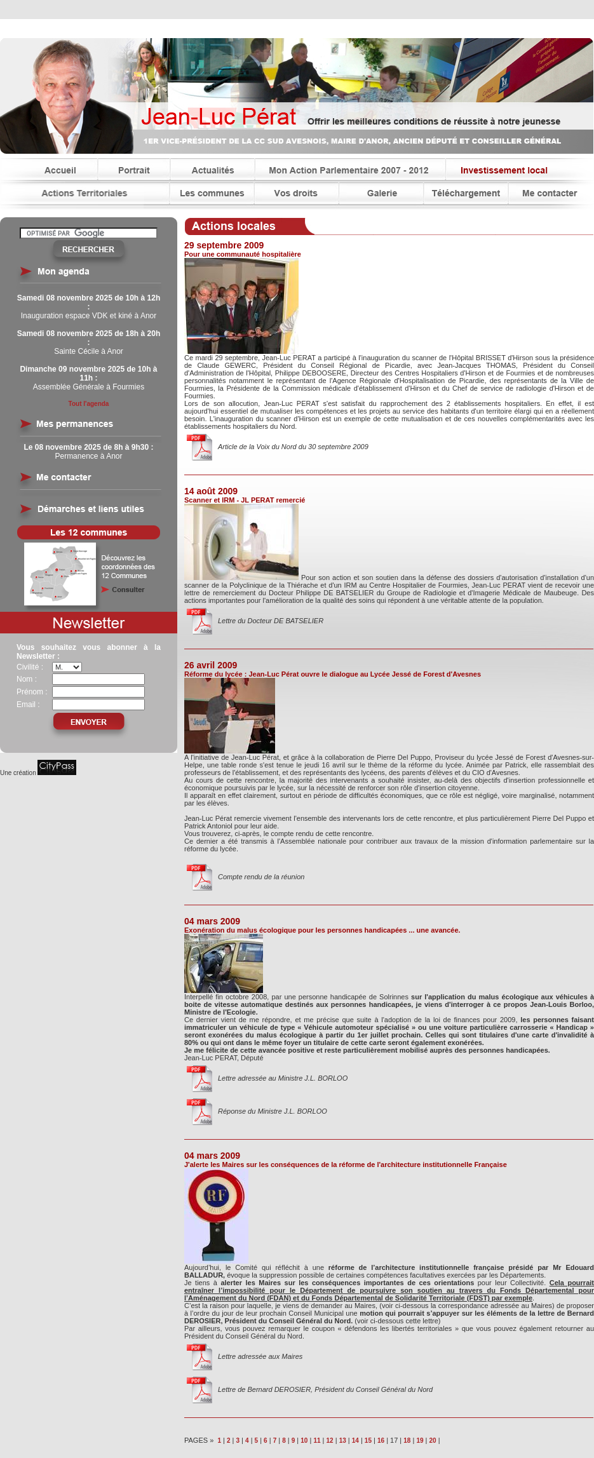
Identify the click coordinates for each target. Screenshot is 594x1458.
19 (419, 1440)
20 (432, 1440)
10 (303, 1440)
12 (330, 1440)
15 (368, 1440)
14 (355, 1440)
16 (380, 1440)
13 (342, 1440)
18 (406, 1440)
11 (316, 1440)
